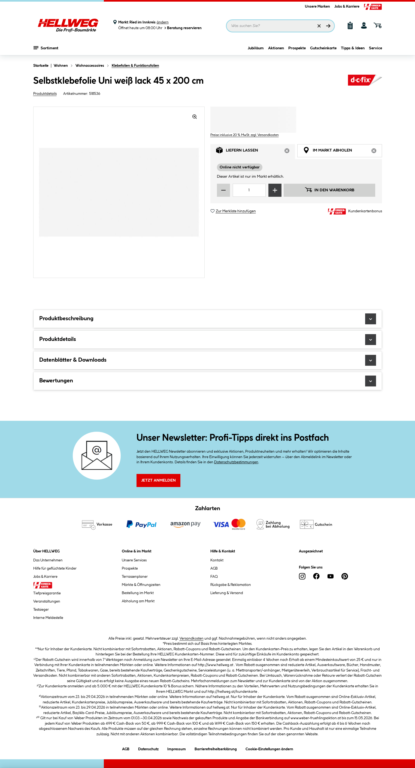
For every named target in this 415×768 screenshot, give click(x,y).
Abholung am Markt (138, 601)
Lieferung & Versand (226, 593)
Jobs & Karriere (346, 6)
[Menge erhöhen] (274, 190)
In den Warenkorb (329, 189)
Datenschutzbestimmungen (236, 462)
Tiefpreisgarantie (47, 593)
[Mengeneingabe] (249, 190)
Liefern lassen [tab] (255, 151)
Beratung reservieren (182, 28)
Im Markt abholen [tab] (342, 151)
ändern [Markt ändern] (163, 22)
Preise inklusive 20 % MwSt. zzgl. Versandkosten (244, 135)
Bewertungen (207, 381)
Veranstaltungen (46, 601)
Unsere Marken (317, 6)
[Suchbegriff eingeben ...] (280, 25)
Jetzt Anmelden (158, 480)
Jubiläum (256, 48)
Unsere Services (134, 560)
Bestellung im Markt (138, 593)
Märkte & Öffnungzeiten (141, 584)
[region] (119, 192)
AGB (214, 568)
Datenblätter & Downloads (207, 360)
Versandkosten (192, 638)
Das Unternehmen (48, 560)
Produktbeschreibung (207, 318)
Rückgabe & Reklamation (230, 584)
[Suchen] (328, 25)
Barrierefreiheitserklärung (216, 748)
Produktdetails (45, 93)
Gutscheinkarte (323, 48)
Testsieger (41, 609)
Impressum (176, 748)
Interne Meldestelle (48, 617)
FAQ (214, 576)
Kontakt (216, 560)
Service (375, 48)
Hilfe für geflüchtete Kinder (55, 568)
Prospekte (297, 48)
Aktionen (276, 48)
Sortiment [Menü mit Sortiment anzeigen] (46, 47)
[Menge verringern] (223, 190)
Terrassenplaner (135, 576)
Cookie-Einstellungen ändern (269, 748)
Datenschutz (148, 748)
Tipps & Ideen (353, 48)
